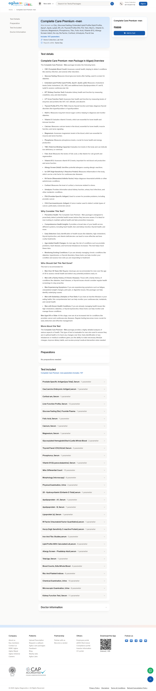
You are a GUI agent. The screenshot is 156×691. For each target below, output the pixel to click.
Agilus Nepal (13, 651)
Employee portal (82, 640)
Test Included (15, 28)
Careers (12, 656)
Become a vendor (60, 643)
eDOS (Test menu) (83, 643)
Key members (14, 643)
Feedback (33, 648)
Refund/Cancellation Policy (137, 688)
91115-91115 (130, 5)
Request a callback (36, 643)
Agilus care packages (37, 646)
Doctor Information (18, 32)
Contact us (13, 646)
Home (11, 10)
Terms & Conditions (118, 688)
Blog (30, 651)
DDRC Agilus (13, 648)
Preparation (15, 23)
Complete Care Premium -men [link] (26, 10)
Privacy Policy (94, 688)
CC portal (80, 651)
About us (12, 640)
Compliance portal (83, 646)
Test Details (15, 19)
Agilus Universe (14, 654)
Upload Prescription (36, 640)
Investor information (83, 648)
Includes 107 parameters (50, 37)
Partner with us (59, 640)
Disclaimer (105, 688)
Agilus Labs (33, 656)
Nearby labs (33, 654)
